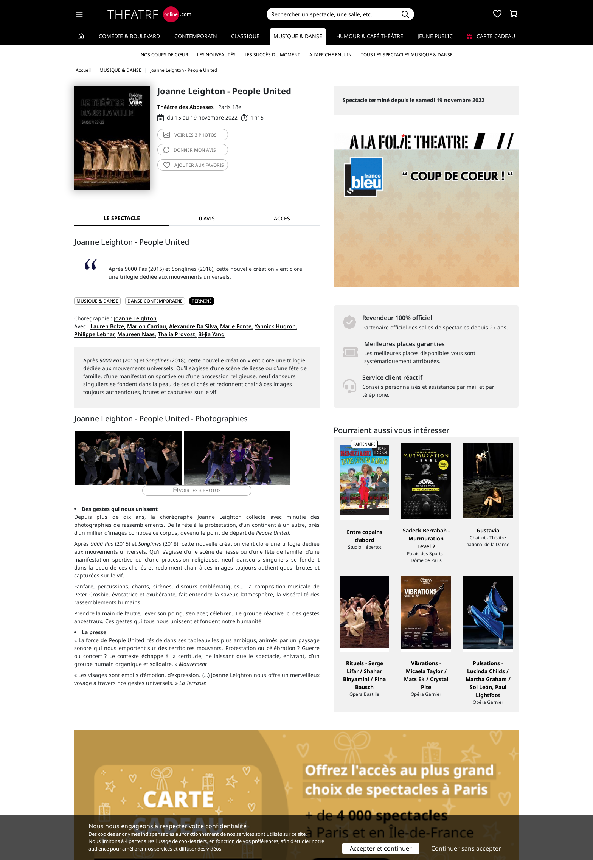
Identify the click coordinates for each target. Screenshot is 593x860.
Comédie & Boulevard (129, 36)
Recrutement (90, 797)
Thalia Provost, (177, 334)
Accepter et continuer (381, 848)
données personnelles (234, 805)
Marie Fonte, (236, 326)
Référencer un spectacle (332, 789)
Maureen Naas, (136, 334)
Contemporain (195, 36)
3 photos (190, 135)
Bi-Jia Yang (211, 334)
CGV (193, 805)
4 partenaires (139, 841)
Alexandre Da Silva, (194, 326)
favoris (193, 165)
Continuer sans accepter (466, 848)
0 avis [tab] (207, 218)
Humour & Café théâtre (369, 36)
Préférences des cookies (218, 813)
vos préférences (260, 841)
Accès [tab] (282, 218)
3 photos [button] (278, 459)
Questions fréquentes (215, 797)
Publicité (312, 797)
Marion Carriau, (147, 326)
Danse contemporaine (155, 301)
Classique (245, 36)
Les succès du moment (272, 54)
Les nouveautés (216, 54)
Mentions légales (96, 805)
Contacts (85, 813)
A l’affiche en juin (330, 54)
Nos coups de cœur (164, 54)
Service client (204, 789)
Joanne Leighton (135, 318)
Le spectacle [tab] (122, 218)
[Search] (331, 14)
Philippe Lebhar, (95, 334)
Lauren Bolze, (108, 326)
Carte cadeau (491, 36)
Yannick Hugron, (276, 326)
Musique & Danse (297, 36)
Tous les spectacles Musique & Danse (407, 54)
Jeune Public (435, 36)
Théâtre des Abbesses (185, 106)
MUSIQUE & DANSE (97, 301)
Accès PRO (314, 805)
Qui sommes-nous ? (99, 789)
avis (189, 150)
